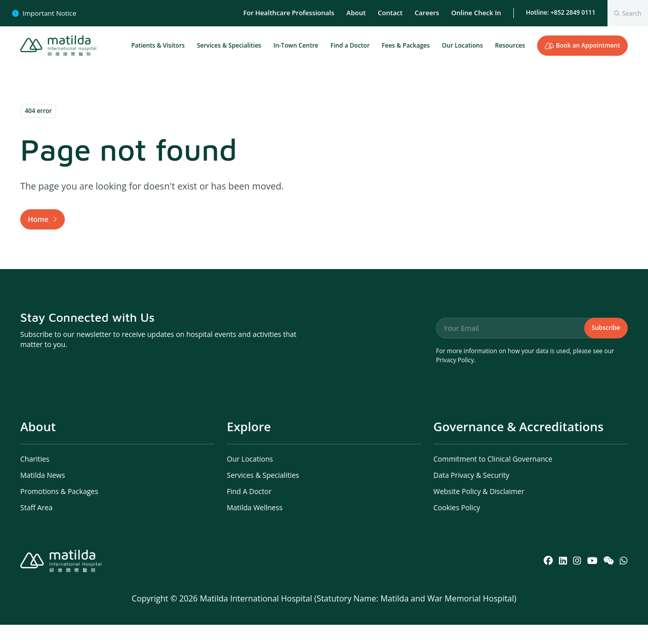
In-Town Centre (295, 45)
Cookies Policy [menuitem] (456, 526)
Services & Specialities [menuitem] (263, 493)
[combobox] (628, 13)
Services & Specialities (229, 45)
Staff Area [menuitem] (36, 526)
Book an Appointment (582, 45)
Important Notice (44, 13)
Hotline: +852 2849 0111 (560, 12)
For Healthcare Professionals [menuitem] (288, 12)
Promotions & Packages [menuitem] (59, 509)
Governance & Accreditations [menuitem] (518, 444)
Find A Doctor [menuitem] (249, 509)
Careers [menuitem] (427, 12)
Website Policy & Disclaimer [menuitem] (478, 509)
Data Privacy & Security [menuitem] (471, 493)
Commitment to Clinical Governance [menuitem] (492, 477)
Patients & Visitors (158, 45)
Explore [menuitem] (249, 444)
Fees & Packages (406, 45)
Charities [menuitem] (35, 477)
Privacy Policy (455, 378)
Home (38, 228)
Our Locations (462, 45)
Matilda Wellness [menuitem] (254, 526)
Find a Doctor (350, 45)
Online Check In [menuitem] (476, 12)
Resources (510, 45)
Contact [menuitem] (390, 12)
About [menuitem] (356, 12)
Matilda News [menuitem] (42, 493)
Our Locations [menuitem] (250, 477)
